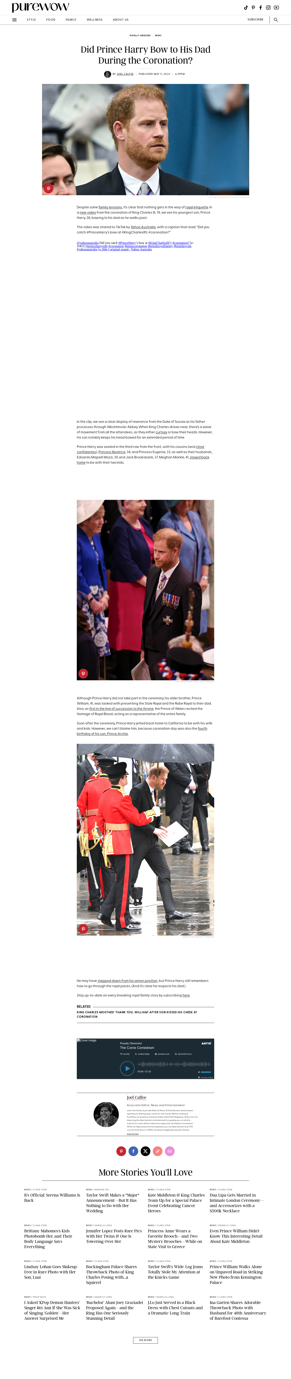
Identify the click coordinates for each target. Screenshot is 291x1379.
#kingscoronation (136, 246)
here (186, 995)
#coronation (116, 246)
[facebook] (133, 1151)
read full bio (133, 1134)
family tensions (110, 207)
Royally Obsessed (140, 36)
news (158, 36)
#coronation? (180, 243)
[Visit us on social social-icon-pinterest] (253, 7)
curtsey (161, 432)
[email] (170, 1151)
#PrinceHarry (127, 243)
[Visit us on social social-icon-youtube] (276, 7)
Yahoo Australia (143, 227)
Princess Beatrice (111, 452)
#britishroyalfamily (160, 246)
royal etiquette (196, 207)
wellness (95, 19)
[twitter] (145, 1151)
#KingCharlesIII (159, 243)
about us (121, 19)
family (71, 19)
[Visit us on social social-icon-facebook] (260, 7)
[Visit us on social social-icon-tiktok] (246, 7)
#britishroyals (182, 246)
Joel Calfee (125, 74)
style (31, 19)
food (51, 19)
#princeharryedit (97, 246)
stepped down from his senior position (127, 981)
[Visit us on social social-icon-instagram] (268, 7)
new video (88, 212)
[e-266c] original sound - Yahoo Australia (125, 249)
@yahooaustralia (88, 243)
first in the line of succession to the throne (121, 709)
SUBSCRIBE (256, 19)
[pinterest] (48, 188)
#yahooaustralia (87, 249)
